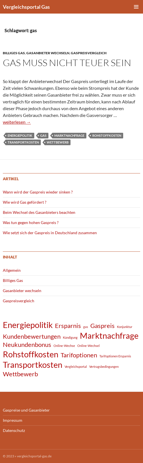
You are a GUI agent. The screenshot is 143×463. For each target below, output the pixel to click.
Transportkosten (23, 142)
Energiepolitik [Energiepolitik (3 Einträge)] (28, 325)
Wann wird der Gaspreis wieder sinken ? (38, 192)
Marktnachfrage (69, 135)
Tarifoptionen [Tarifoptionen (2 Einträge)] (79, 355)
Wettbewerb (58, 142)
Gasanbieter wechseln (47, 53)
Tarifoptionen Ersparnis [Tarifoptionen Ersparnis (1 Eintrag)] (115, 356)
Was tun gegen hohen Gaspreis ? (31, 222)
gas (43, 135)
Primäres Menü (136, 7)
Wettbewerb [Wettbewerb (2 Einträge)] (20, 374)
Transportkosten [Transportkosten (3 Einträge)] (32, 364)
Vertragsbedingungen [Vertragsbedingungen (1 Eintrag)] (104, 366)
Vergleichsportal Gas (26, 7)
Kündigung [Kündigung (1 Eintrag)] (70, 337)
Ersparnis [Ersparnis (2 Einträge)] (68, 325)
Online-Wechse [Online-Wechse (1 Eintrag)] (64, 345)
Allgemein (12, 270)
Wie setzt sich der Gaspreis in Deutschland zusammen (50, 232)
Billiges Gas (14, 53)
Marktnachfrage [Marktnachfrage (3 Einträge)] (109, 335)
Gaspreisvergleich (88, 53)
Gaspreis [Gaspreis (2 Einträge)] (102, 325)
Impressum (12, 420)
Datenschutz (14, 430)
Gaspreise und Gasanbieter (26, 410)
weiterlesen (17, 122)
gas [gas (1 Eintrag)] (85, 327)
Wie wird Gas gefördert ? (24, 202)
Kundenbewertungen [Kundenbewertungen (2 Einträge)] (32, 336)
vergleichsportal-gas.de (34, 456)
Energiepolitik (20, 135)
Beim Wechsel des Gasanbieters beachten (39, 212)
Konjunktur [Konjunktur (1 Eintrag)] (124, 327)
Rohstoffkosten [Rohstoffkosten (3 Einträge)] (30, 354)
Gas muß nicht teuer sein (67, 62)
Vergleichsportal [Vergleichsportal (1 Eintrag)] (76, 366)
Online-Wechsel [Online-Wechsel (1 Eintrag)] (88, 345)
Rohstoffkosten (106, 135)
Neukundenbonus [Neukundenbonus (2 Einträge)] (27, 344)
